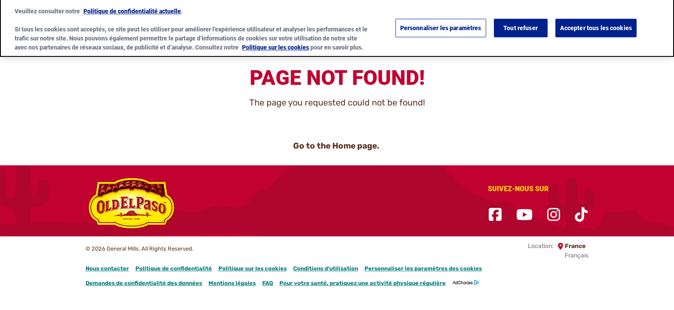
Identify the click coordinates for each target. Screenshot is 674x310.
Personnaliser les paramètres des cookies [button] (423, 268)
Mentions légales (232, 283)
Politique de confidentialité (173, 268)
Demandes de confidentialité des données (144, 283)
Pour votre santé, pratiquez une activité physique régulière (362, 283)
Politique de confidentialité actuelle (132, 7)
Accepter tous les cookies (596, 24)
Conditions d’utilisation (325, 268)
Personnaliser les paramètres (440, 24)
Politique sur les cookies (252, 268)
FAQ (267, 283)
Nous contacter (107, 268)
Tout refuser (520, 24)
